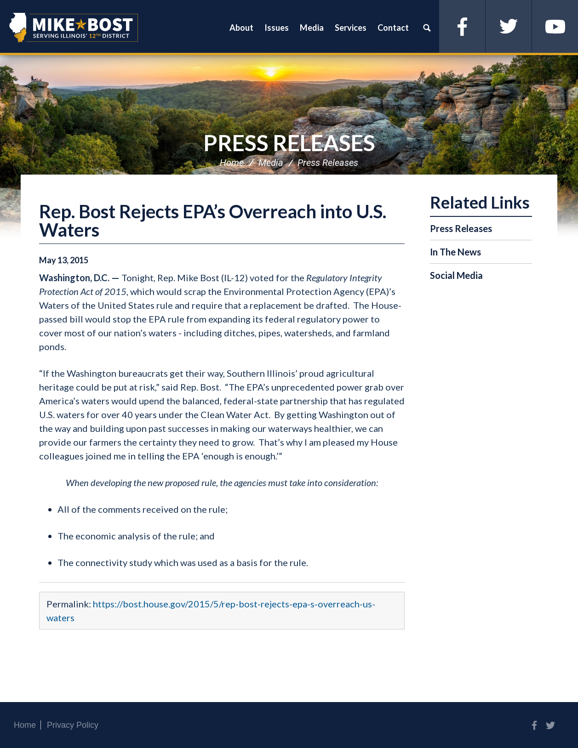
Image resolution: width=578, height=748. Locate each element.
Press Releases (289, 143)
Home (232, 162)
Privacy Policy (72, 725)
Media (270, 162)
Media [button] (312, 28)
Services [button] (350, 28)
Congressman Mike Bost (73, 27)
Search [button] (426, 27)
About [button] (241, 28)
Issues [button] (276, 28)
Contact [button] (393, 28)
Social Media (456, 275)
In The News (455, 251)
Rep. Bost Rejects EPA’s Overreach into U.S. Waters (212, 220)
